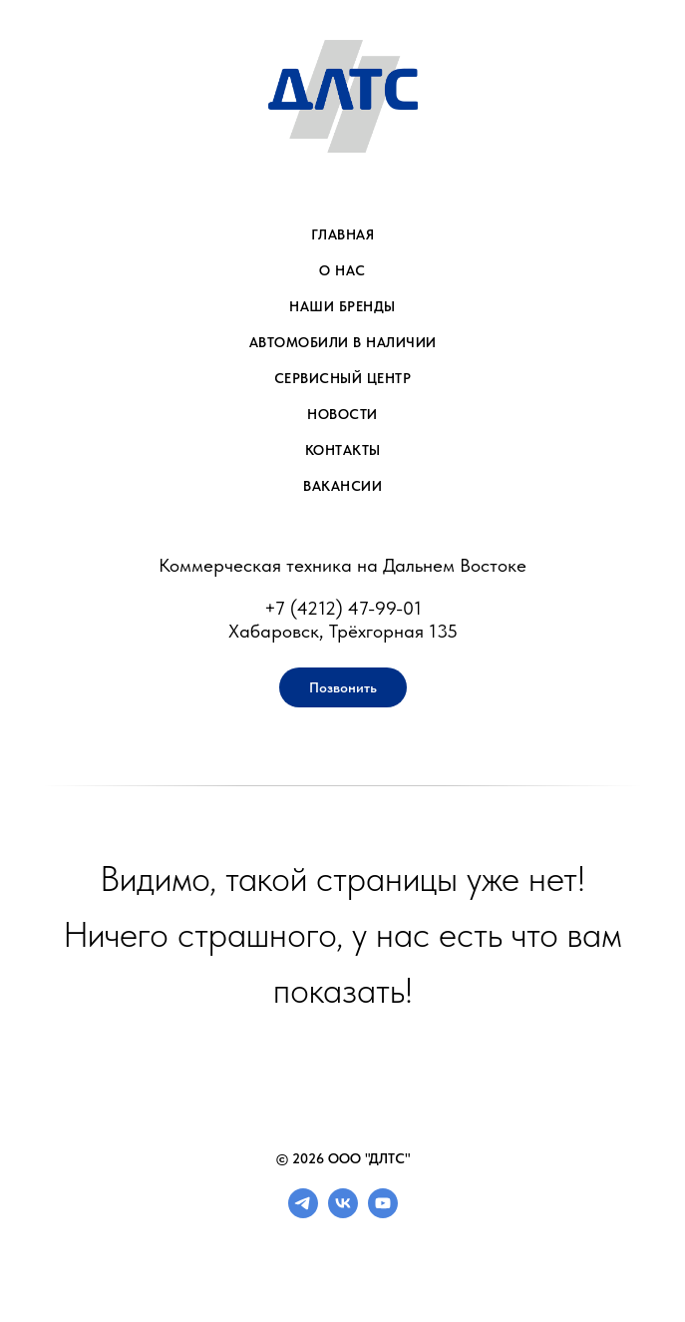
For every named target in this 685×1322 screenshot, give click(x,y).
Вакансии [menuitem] (342, 486)
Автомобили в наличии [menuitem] (343, 342)
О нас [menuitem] (342, 270)
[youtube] (383, 1212)
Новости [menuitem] (342, 414)
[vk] (343, 1212)
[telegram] (303, 1212)
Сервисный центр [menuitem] (343, 378)
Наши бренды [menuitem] (342, 306)
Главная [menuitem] (343, 234)
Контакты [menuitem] (343, 450)
